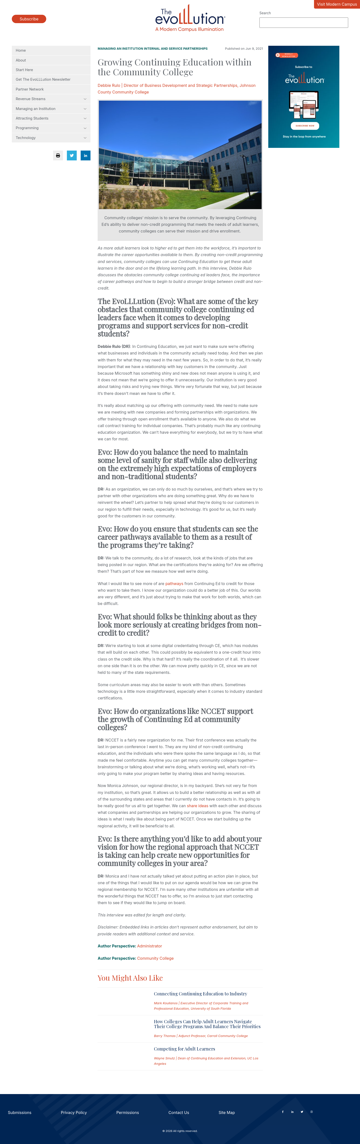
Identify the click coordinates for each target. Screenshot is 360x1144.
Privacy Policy (74, 1112)
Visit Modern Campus (337, 4)
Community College (155, 958)
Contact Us (178, 1112)
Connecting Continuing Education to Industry (200, 994)
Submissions (19, 1112)
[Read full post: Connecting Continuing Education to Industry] (122, 1001)
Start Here (24, 70)
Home (21, 50)
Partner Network (30, 89)
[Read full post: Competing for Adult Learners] (122, 1056)
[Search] (303, 22)
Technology (51, 138)
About (21, 60)
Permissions (127, 1112)
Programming (51, 128)
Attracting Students (51, 118)
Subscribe (29, 18)
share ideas (197, 805)
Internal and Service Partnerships (176, 48)
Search (265, 13)
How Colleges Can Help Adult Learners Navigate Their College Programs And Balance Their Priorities (207, 1024)
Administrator (149, 945)
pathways (174, 583)
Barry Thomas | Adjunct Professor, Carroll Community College (201, 1036)
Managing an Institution (51, 109)
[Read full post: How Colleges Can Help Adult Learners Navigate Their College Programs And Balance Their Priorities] (122, 1029)
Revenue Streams (51, 99)
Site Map (227, 1112)
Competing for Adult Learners (184, 1049)
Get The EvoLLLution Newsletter (43, 79)
